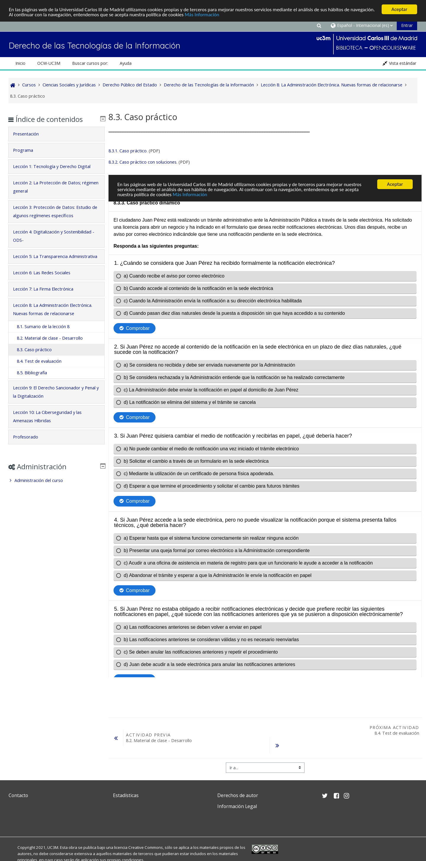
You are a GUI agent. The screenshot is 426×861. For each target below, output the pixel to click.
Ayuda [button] (126, 63)
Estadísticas (126, 795)
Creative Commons (145, 847)
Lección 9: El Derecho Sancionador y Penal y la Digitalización (52, 408)
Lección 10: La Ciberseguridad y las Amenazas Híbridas (51, 433)
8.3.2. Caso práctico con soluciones (142, 162)
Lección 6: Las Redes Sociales (45, 281)
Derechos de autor (237, 795)
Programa (27, 150)
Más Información (202, 14)
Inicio (20, 63)
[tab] (56, 134)
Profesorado (29, 453)
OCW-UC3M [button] (48, 63)
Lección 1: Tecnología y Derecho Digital (56, 166)
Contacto (18, 795)
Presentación (30, 134)
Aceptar (399, 9)
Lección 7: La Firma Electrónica (47, 297)
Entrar (407, 25)
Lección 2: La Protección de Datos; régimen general (51, 187)
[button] (319, 25)
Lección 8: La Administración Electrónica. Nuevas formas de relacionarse (47, 322)
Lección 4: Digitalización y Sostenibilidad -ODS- (56, 236)
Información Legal (237, 806)
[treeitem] (56, 497)
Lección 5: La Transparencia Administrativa (44, 260)
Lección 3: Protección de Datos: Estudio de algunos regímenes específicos (56, 211)
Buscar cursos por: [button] (90, 63)
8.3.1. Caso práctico (127, 150)
